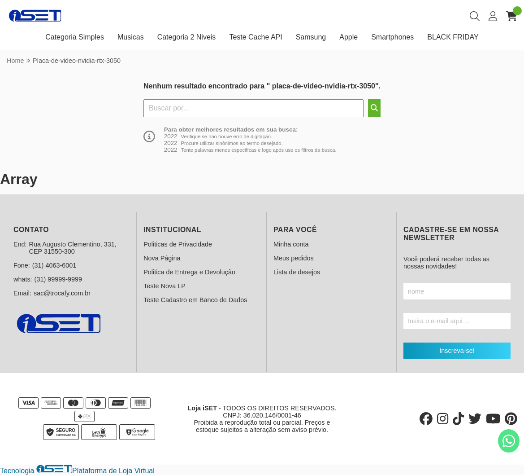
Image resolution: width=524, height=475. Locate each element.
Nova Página (161, 258)
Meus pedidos (293, 258)
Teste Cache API (255, 37)
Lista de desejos (296, 272)
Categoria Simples (74, 37)
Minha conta (290, 244)
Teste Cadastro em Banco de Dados (195, 299)
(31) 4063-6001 (54, 265)
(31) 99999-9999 (58, 279)
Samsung (311, 37)
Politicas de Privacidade (177, 244)
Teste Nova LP (164, 286)
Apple (348, 37)
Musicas (130, 37)
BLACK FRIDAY (452, 37)
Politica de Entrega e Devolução (189, 272)
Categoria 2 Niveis (186, 37)
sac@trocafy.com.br (62, 293)
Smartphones (392, 37)
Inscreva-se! (456, 350)
